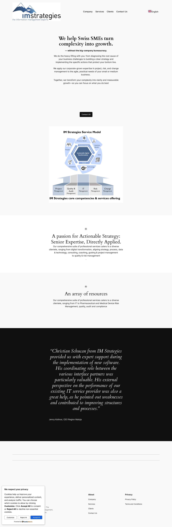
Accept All (36, 517)
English (153, 12)
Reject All (23, 517)
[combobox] (153, 11)
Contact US (86, 114)
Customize (10, 517)
